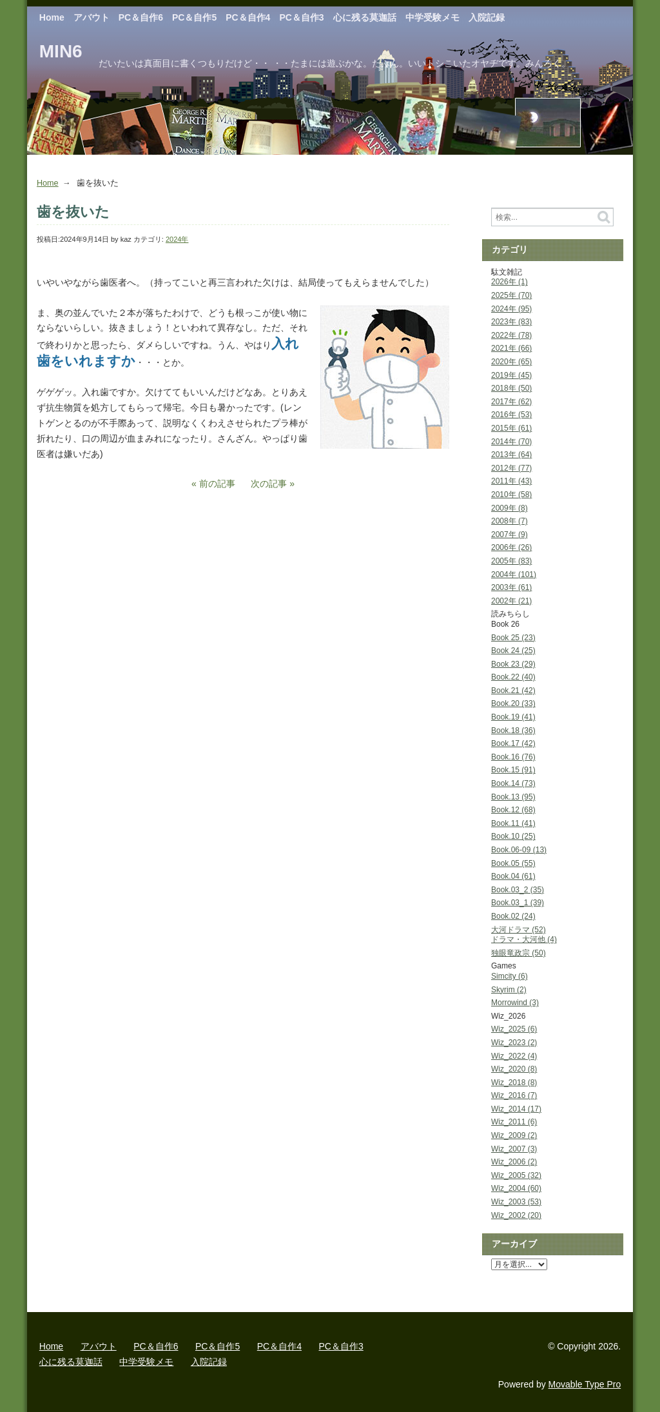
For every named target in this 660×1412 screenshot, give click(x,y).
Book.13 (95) (513, 796)
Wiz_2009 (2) (514, 1135)
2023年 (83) (511, 321)
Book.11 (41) (513, 823)
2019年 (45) (511, 375)
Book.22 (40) (513, 676)
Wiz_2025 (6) (514, 1029)
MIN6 (60, 51)
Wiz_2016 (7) (514, 1095)
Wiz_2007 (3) (514, 1148)
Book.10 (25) (513, 836)
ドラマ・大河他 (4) (524, 939)
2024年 (177, 239)
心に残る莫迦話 (364, 17)
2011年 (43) (511, 480)
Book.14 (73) (513, 783)
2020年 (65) (511, 361)
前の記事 (217, 483)
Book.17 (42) (513, 743)
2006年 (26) (511, 547)
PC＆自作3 (301, 17)
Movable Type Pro (584, 1384)
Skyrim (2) (509, 989)
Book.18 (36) (513, 730)
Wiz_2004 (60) (516, 1188)
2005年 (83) (511, 560)
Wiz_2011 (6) (514, 1121)
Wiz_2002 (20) (516, 1215)
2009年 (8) (509, 508)
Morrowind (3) (515, 1002)
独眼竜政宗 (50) (518, 952)
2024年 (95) (511, 308)
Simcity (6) (509, 976)
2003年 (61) (511, 587)
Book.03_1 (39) (517, 902)
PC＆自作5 (194, 17)
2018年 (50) (511, 388)
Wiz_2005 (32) (516, 1175)
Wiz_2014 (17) (516, 1108)
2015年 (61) (511, 428)
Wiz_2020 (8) (514, 1069)
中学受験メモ (432, 17)
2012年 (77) (511, 468)
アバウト (91, 17)
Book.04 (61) (513, 876)
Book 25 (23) (513, 637)
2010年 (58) (511, 494)
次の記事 (269, 483)
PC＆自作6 (141, 17)
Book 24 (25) (513, 650)
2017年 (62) (511, 401)
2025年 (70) (511, 295)
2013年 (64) (511, 454)
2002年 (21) (511, 600)
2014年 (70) (511, 441)
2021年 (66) (511, 348)
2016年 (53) (511, 414)
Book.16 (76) (513, 756)
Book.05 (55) (513, 863)
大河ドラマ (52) (518, 929)
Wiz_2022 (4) (514, 1056)
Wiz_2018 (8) (514, 1082)
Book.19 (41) (513, 716)
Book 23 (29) (513, 664)
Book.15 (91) (513, 769)
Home (51, 17)
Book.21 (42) (513, 690)
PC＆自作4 (248, 17)
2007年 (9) (509, 534)
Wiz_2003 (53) (516, 1201)
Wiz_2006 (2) (514, 1161)
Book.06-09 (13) (519, 849)
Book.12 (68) (513, 809)
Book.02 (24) (513, 916)
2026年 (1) (509, 281)
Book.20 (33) (513, 703)
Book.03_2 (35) (517, 889)
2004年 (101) (513, 574)
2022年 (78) (511, 335)
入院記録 (487, 17)
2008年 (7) (509, 520)
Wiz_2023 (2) (514, 1042)
